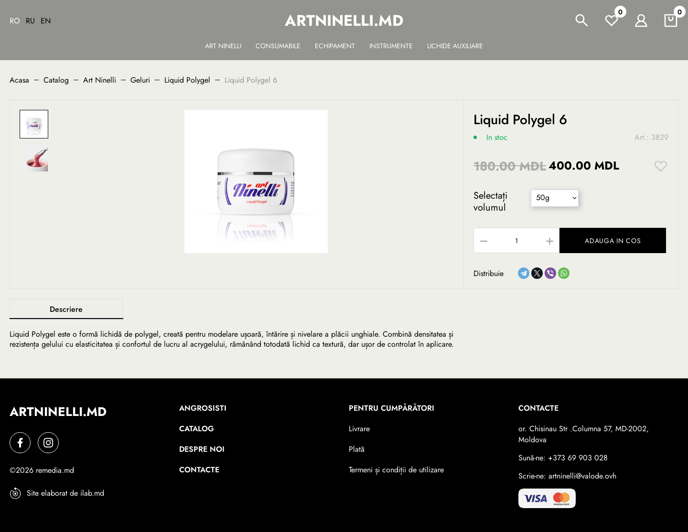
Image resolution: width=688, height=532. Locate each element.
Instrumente (391, 46)
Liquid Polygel (187, 79)
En (46, 20)
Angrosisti (202, 408)
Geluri (140, 79)
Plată (357, 449)
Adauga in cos (614, 240)
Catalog (56, 79)
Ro (15, 20)
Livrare (359, 428)
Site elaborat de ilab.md (57, 493)
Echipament (335, 46)
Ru (30, 20)
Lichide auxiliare (455, 46)
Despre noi (202, 449)
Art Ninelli (223, 46)
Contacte (199, 469)
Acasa (19, 79)
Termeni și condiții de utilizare (396, 469)
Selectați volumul (490, 201)
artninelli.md (344, 21)
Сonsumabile (278, 46)
